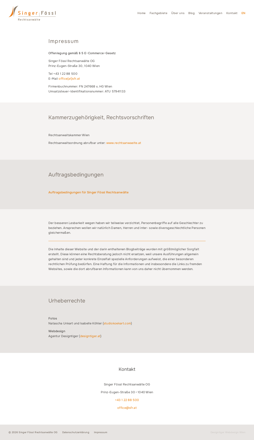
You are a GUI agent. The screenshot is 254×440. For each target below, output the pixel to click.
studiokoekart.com (117, 323)
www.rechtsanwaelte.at (123, 143)
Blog (191, 13)
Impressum (100, 432)
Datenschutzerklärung (75, 432)
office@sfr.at (127, 408)
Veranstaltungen (210, 13)
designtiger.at (90, 336)
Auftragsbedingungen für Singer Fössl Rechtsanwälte (88, 192)
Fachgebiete (159, 13)
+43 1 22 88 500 (127, 400)
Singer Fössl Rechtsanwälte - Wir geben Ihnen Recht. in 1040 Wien (32, 13)
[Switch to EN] (243, 13)
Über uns (178, 13)
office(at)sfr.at (69, 79)
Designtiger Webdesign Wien (228, 432)
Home (141, 13)
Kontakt (232, 13)
